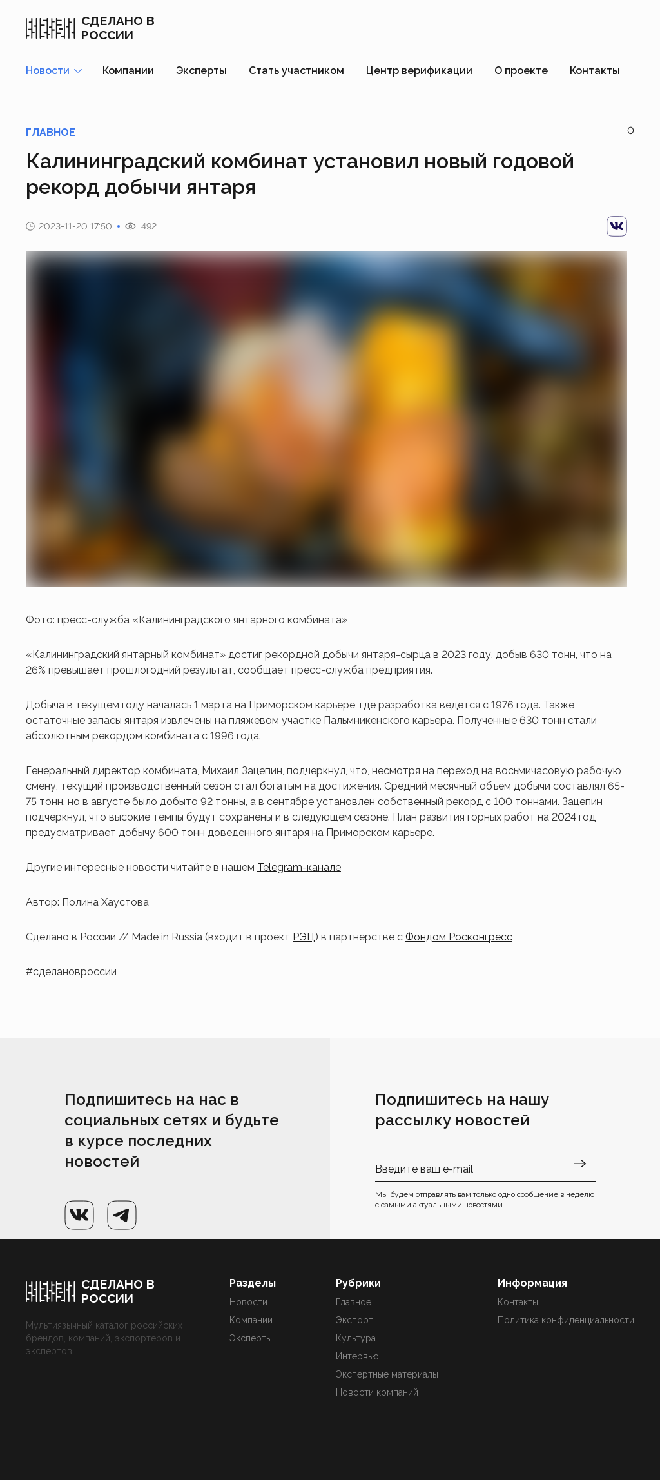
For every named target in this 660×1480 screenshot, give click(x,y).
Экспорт (354, 1320)
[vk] (617, 226)
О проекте (521, 70)
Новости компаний (377, 1392)
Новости (248, 1302)
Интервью (357, 1356)
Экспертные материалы (387, 1374)
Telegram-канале (299, 867)
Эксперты (201, 70)
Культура (356, 1338)
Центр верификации (419, 70)
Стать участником (296, 70)
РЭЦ (304, 937)
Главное (353, 1302)
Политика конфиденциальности (566, 1320)
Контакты (595, 70)
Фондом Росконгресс (458, 937)
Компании (128, 70)
